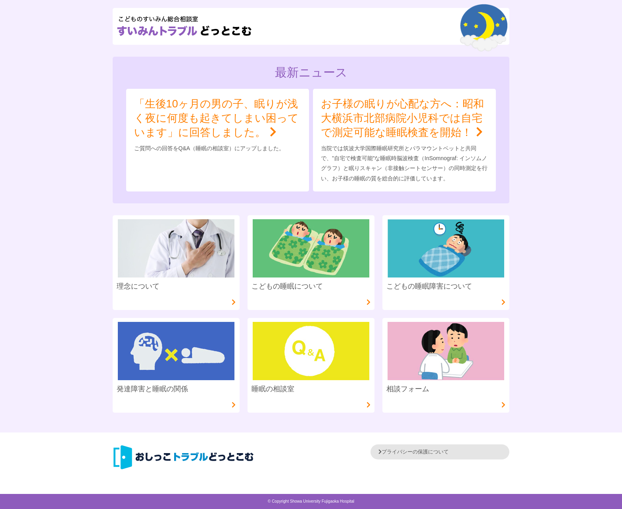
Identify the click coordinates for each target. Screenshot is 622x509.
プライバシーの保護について (413, 452)
